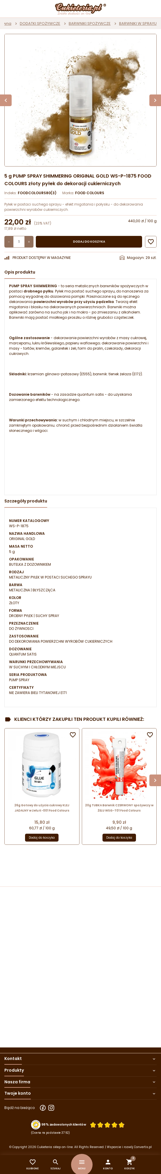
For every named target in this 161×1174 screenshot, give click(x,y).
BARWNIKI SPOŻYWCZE (90, 23)
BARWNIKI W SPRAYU (138, 23)
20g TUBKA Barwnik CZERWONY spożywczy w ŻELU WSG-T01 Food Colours (119, 808)
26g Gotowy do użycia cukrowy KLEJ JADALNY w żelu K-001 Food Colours (41, 808)
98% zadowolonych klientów (63, 1125)
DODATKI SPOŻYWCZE (40, 23)
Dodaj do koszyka (89, 241)
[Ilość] (18, 241)
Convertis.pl (143, 1147)
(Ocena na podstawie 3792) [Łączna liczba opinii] (50, 1133)
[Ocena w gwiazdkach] (107, 1125)
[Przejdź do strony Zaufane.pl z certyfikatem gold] (36, 1125)
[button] (108, 1165)
